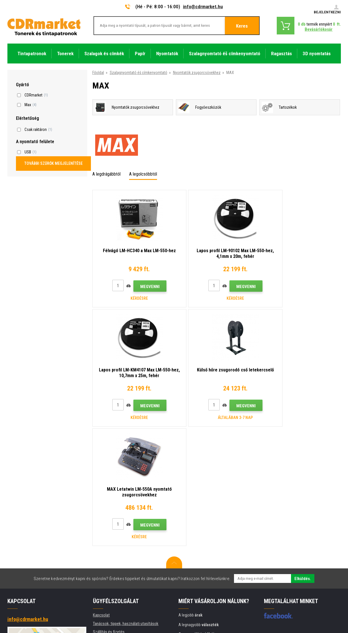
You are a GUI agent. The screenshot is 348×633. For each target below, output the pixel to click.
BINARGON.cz (330, 606)
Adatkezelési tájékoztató (114, 554)
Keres (242, 26)
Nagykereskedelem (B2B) (114, 521)
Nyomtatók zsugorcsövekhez (197, 72)
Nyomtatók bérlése (109, 571)
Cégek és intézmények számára (119, 563)
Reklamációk (103, 537)
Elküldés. (302, 459)
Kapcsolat (101, 495)
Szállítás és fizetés (109, 512)
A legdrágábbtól (106, 174)
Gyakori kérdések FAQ (111, 529)
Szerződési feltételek (110, 546)
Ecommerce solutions (300, 606)
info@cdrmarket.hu (203, 6)
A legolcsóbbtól (143, 174)
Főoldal (98, 72)
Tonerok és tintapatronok (197, 625)
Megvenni (143, 286)
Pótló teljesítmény (108, 579)
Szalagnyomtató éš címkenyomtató (138, 72)
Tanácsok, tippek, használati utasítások (125, 504)
